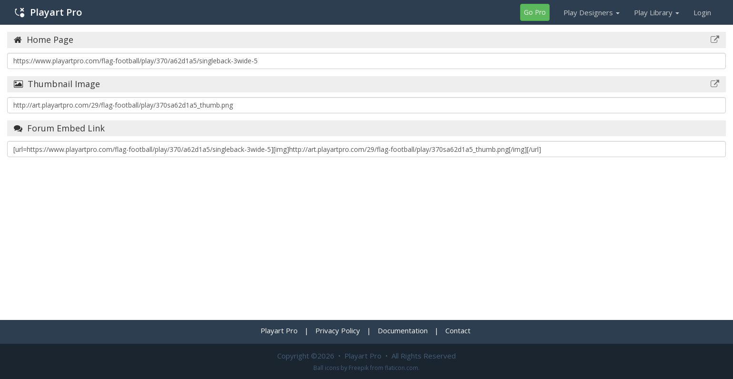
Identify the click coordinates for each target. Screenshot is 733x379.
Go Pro (535, 12)
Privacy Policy (337, 330)
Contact (458, 330)
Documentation (403, 330)
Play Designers (591, 12)
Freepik (359, 368)
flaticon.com (401, 368)
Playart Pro (48, 12)
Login (702, 12)
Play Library (656, 12)
